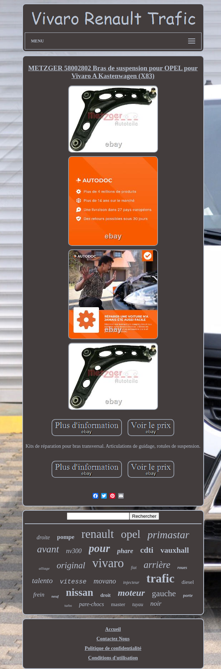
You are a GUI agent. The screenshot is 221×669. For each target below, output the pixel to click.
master (118, 604)
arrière (157, 564)
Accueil (113, 629)
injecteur (131, 582)
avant (48, 549)
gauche (164, 593)
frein (38, 594)
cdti (146, 550)
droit (105, 595)
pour (99, 548)
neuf (55, 596)
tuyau (137, 604)
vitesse (73, 581)
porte (188, 595)
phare (125, 550)
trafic (160, 578)
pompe (65, 537)
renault (97, 534)
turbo (68, 606)
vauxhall (175, 550)
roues (182, 567)
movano (105, 581)
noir (156, 603)
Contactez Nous (113, 638)
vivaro (108, 563)
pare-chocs (91, 604)
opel (130, 534)
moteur (131, 593)
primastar (168, 534)
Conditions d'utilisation (113, 658)
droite (43, 537)
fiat (133, 567)
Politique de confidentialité (113, 648)
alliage (44, 568)
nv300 (74, 550)
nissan (79, 592)
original (71, 565)
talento (42, 580)
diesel (187, 582)
